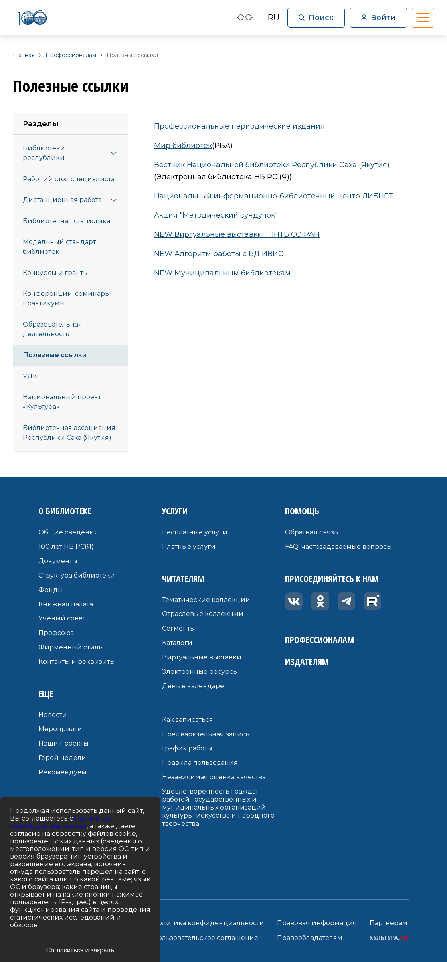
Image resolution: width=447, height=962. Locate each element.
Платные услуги (189, 546)
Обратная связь (311, 532)
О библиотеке (64, 511)
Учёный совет (61, 618)
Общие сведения (68, 532)
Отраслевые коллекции (202, 614)
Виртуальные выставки (201, 657)
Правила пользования (200, 762)
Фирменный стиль (70, 647)
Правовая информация (317, 923)
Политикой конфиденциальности (61, 822)
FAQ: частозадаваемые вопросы (338, 546)
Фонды (50, 590)
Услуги (175, 511)
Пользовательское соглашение (205, 938)
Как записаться (187, 720)
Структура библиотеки (76, 575)
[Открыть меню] (113, 153)
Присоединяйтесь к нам (332, 578)
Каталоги (177, 643)
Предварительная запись (205, 734)
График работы (187, 748)
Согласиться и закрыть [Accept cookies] (80, 950)
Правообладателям (309, 938)
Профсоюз (56, 633)
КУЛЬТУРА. (389, 938)
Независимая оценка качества (214, 777)
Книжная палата (65, 604)
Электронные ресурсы (200, 671)
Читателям (183, 578)
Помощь (302, 511)
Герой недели (62, 758)
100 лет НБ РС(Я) (66, 546)
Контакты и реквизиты (76, 661)
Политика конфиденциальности (208, 923)
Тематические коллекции (206, 600)
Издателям (307, 661)
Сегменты (178, 628)
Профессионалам (319, 639)
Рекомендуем (62, 772)
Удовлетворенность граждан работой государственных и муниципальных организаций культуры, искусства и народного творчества (218, 807)
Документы (57, 561)
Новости (52, 715)
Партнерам (388, 923)
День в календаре (193, 686)
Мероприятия (62, 729)
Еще (45, 693)
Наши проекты (63, 743)
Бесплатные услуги (194, 532)
